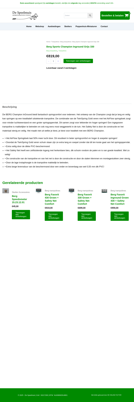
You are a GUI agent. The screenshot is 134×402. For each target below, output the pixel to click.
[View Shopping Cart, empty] (115, 15)
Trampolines (55, 42)
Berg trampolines (65, 42)
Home (48, 42)
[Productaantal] (53, 61)
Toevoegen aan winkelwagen (78, 61)
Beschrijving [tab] (9, 107)
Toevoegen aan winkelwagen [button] (20, 214)
